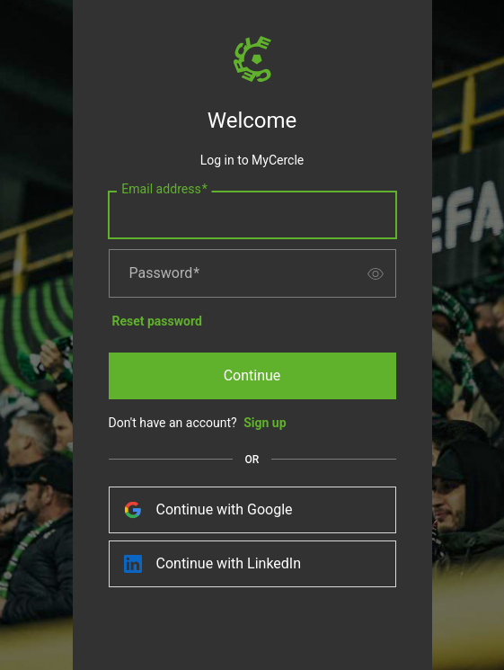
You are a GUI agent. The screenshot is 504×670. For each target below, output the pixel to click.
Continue (252, 375)
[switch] (375, 273)
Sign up (264, 422)
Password (164, 273)
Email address (164, 190)
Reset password (157, 321)
